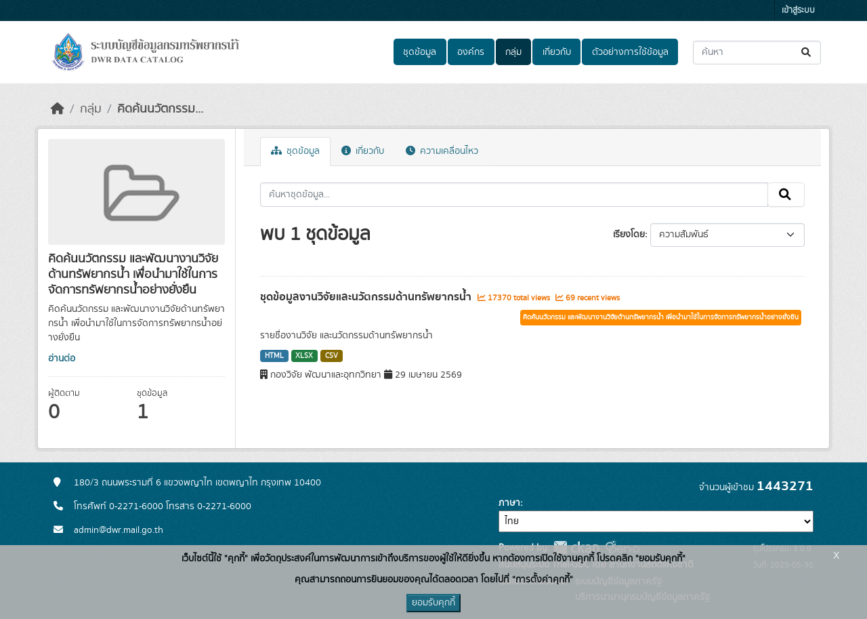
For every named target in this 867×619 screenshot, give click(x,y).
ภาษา (509, 503)
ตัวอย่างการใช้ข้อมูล (630, 52)
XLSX (304, 356)
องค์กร (470, 52)
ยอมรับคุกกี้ (433, 603)
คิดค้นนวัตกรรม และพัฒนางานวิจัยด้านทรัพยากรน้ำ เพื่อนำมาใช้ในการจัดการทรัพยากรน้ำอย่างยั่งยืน (661, 317)
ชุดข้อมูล (419, 52)
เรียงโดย (629, 234)
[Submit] (807, 52)
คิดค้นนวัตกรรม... (160, 109)
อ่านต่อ (61, 358)
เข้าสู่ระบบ (798, 10)
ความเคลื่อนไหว (442, 151)
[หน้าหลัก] (57, 109)
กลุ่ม (513, 52)
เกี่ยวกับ (557, 52)
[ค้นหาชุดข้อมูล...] (757, 52)
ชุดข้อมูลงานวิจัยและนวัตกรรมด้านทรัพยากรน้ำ (367, 297)
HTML (274, 356)
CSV (331, 356)
